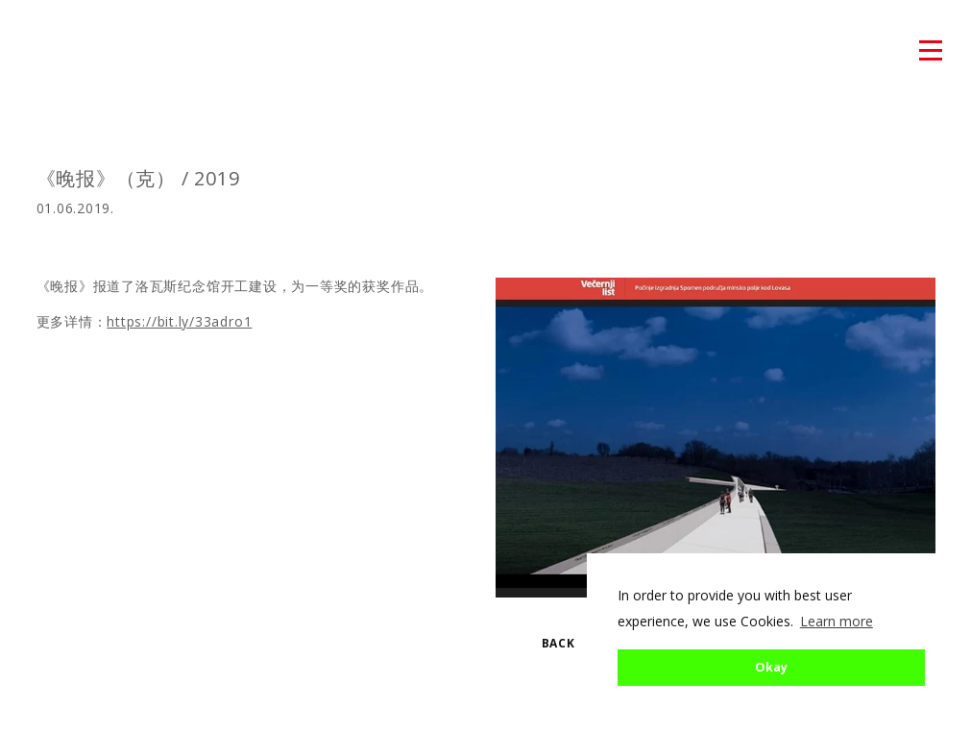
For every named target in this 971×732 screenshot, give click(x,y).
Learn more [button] (836, 621)
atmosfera (57, 52)
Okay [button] (771, 667)
